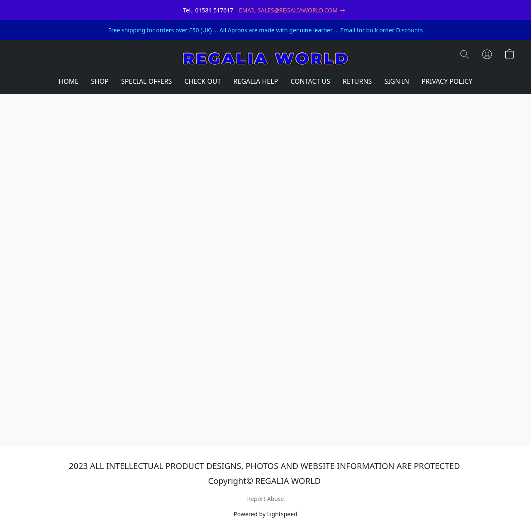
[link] (293, 10)
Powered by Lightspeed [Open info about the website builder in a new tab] (265, 514)
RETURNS (357, 81)
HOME (68, 81)
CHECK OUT (202, 81)
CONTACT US (310, 81)
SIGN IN (396, 81)
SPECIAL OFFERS (146, 81)
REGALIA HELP (256, 81)
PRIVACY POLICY (446, 81)
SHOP (100, 81)
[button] (265, 58)
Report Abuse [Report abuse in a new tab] (265, 499)
